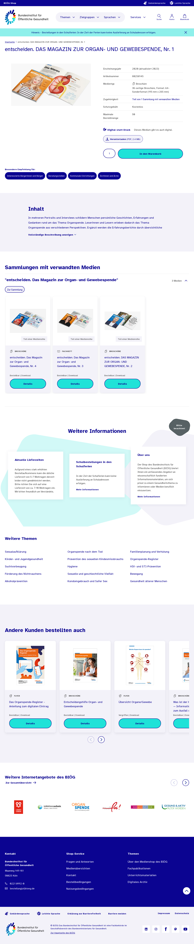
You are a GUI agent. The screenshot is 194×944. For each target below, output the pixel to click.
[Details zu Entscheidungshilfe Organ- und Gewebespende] (85, 723)
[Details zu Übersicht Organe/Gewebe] (140, 723)
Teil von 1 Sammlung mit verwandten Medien (156, 99)
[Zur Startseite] (25, 929)
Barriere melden (117, 914)
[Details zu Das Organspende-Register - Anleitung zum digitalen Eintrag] (30, 723)
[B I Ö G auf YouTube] (185, 929)
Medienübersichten (78, 868)
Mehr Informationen (87, 489)
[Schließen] (185, 32)
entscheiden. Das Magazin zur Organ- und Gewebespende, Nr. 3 (73, 361)
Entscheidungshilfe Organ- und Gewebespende (83, 704)
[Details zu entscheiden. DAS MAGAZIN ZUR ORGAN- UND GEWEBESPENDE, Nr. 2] (122, 384)
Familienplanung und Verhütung (149, 551)
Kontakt (71, 875)
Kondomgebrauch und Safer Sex (87, 581)
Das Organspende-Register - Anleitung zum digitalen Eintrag (29, 704)
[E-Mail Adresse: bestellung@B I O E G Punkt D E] (29, 888)
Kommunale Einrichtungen (82, 176)
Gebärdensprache (154, 3)
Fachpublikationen (139, 868)
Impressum (164, 913)
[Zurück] (90, 739)
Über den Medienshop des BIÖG (147, 861)
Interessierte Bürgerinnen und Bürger (25, 176)
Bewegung (136, 573)
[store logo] (27, 17)
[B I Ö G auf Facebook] (165, 929)
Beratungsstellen (57, 176)
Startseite (10, 42)
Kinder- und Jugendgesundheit (24, 559)
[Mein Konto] (172, 17)
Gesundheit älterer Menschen (148, 581)
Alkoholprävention (16, 581)
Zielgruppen (89, 17)
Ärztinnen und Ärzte (109, 176)
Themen (67, 17)
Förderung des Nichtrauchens (23, 573)
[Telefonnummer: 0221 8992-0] (29, 883)
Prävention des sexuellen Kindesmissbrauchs (95, 559)
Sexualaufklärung (15, 551)
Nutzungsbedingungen (80, 888)
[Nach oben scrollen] (186, 891)
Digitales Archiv (137, 882)
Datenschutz (182, 913)
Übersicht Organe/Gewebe (135, 702)
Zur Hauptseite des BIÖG (62, 933)
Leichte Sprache (180, 3)
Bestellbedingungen (78, 882)
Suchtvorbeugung (15, 566)
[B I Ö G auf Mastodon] (175, 929)
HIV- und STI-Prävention (145, 566)
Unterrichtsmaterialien (142, 875)
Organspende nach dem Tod (85, 551)
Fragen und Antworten (80, 861)
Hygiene (73, 566)
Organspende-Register (144, 559)
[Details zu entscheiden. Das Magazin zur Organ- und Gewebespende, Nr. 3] (75, 384)
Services (138, 17)
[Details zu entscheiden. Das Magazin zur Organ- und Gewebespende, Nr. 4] (28, 384)
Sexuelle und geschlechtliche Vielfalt (90, 573)
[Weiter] (101, 739)
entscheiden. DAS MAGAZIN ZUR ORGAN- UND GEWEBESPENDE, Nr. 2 (121, 361)
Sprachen (112, 17)
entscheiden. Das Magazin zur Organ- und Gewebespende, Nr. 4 (26, 361)
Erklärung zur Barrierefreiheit (84, 914)
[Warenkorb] (184, 17)
